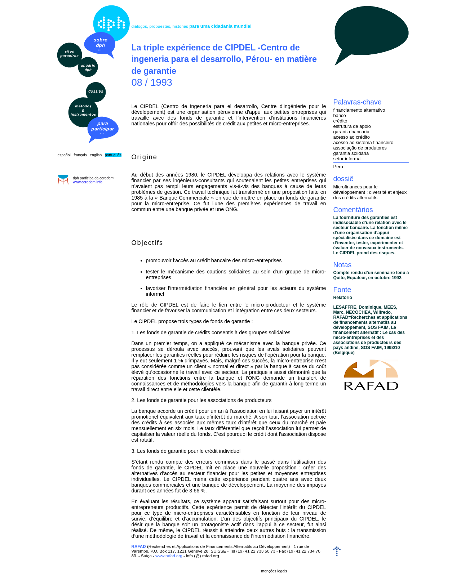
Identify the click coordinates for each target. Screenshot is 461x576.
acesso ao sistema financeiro (363, 142)
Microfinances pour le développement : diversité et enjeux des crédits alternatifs (370, 192)
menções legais (274, 571)
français (80, 155)
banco (339, 115)
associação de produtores (360, 148)
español (64, 155)
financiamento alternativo (359, 110)
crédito (340, 121)
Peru (338, 166)
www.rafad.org (168, 555)
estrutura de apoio (352, 126)
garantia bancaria (351, 131)
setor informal (347, 158)
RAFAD (139, 546)
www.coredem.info (87, 182)
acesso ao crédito (351, 137)
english (96, 155)
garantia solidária (351, 153)
